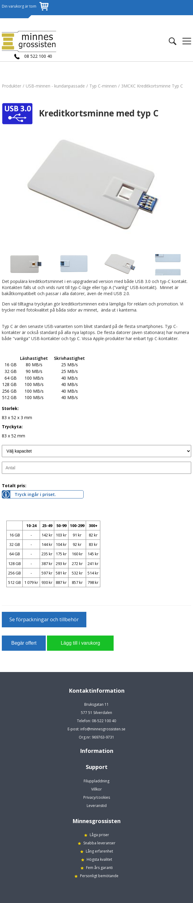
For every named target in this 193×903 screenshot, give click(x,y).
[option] (96, 190)
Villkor (96, 789)
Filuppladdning (96, 781)
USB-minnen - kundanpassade (55, 86)
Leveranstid (97, 805)
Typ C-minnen (103, 86)
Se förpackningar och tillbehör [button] (44, 619)
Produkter (11, 86)
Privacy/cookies (96, 797)
